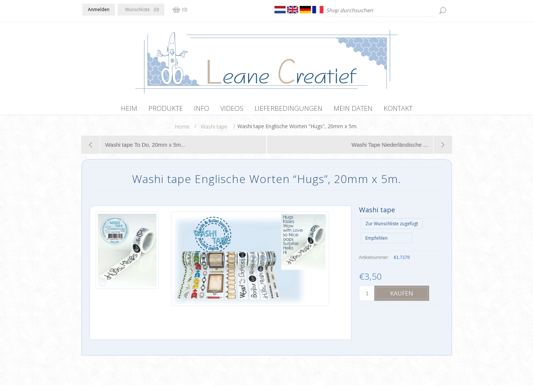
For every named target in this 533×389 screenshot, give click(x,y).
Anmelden (98, 9)
